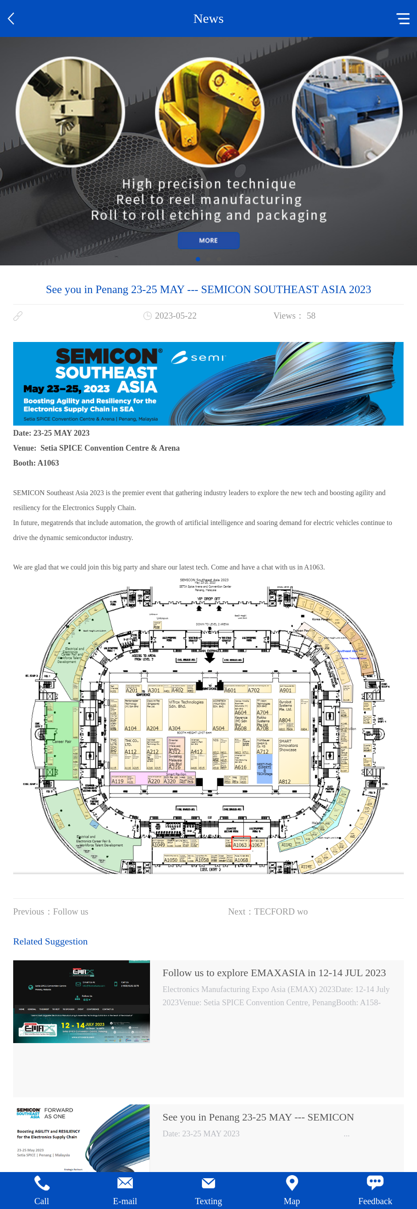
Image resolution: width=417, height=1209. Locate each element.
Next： (267, 911)
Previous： (50, 911)
